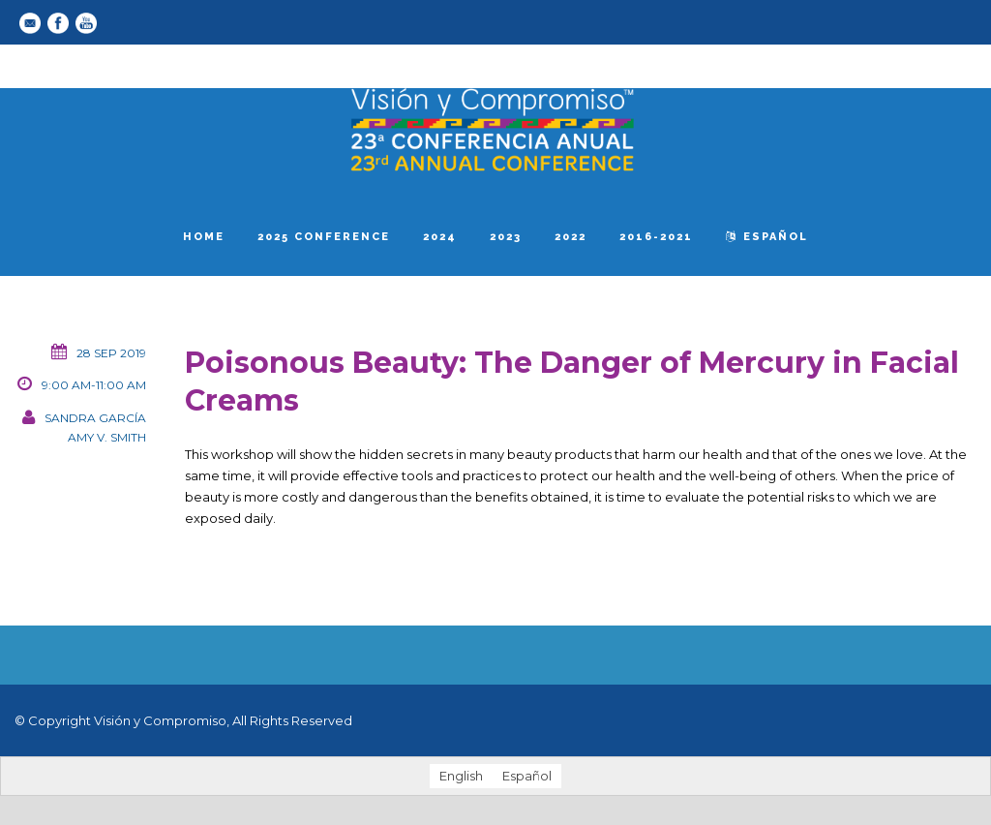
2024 (440, 236)
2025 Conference (323, 236)
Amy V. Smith (107, 437)
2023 (506, 236)
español (767, 236)
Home (204, 236)
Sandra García (95, 418)
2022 (570, 236)
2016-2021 (656, 236)
